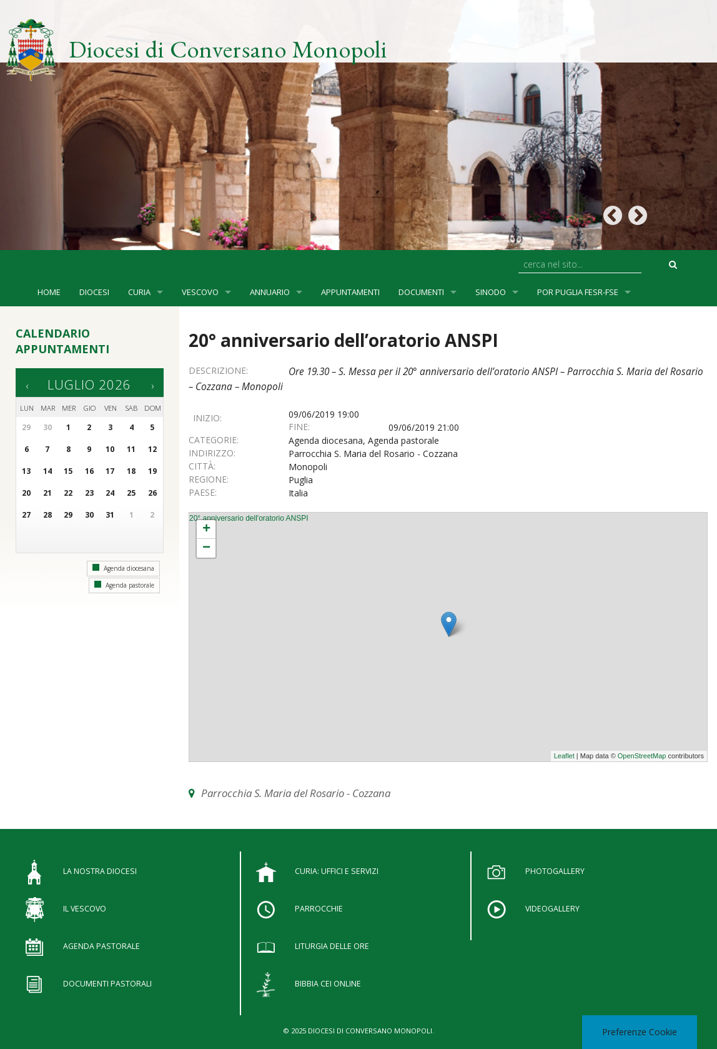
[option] (358, 125)
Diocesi (94, 292)
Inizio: (207, 418)
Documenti (421, 292)
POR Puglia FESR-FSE (577, 292)
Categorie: (214, 440)
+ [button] (206, 529)
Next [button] (637, 216)
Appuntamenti (350, 292)
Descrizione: (218, 370)
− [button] (206, 548)
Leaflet (564, 756)
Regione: (209, 479)
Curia (139, 292)
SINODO (490, 292)
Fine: (299, 427)
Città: (202, 466)
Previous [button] (612, 216)
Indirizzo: (212, 453)
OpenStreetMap (642, 756)
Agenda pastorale (124, 585)
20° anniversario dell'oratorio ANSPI (249, 518)
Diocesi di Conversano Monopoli (228, 48)
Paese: (203, 492)
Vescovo (200, 292)
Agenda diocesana (123, 568)
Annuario (270, 292)
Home (49, 292)
